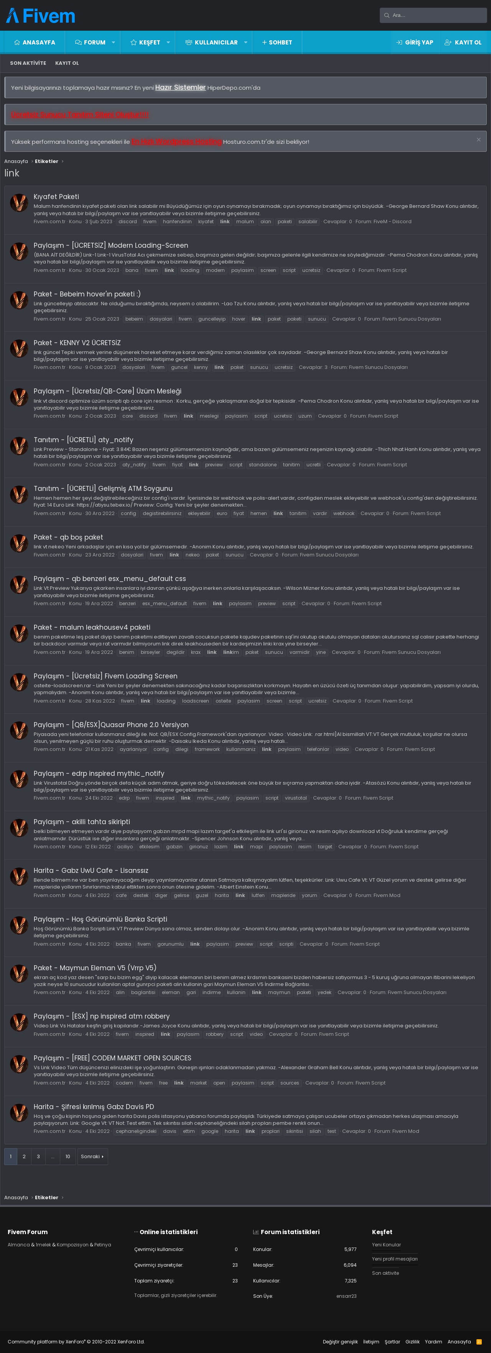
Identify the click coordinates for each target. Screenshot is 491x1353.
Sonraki (94, 1167)
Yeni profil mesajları (392, 1257)
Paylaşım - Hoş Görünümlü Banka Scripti (104, 930)
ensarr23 (341, 1296)
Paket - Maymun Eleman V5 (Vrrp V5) (99, 978)
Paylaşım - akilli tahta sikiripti (86, 833)
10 (71, 1167)
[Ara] (433, 15)
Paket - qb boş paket (72, 541)
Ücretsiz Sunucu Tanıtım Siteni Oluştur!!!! (84, 118)
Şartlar (384, 1341)
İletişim (364, 1341)
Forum (94, 42)
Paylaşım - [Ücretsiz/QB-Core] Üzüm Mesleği (111, 395)
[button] (113, 42)
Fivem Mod (390, 906)
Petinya (24, 1250)
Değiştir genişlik (332, 1341)
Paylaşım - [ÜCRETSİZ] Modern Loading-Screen (115, 249)
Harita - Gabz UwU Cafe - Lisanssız (95, 881)
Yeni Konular (383, 1242)
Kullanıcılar (216, 42)
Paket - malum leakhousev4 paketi (96, 638)
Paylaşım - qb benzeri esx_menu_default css (114, 589)
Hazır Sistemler (184, 91)
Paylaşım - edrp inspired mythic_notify (103, 784)
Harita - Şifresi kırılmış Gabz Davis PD (98, 1117)
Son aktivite (28, 63)
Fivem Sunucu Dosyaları (415, 322)
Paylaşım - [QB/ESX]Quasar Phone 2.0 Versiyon (115, 735)
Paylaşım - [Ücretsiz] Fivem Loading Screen (109, 686)
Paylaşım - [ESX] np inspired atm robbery (106, 1027)
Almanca (26, 1242)
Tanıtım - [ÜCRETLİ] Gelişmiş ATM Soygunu (107, 492)
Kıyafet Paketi (60, 200)
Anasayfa (39, 42)
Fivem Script (395, 274)
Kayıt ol (67, 63)
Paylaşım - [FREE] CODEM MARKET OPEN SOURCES (116, 1068)
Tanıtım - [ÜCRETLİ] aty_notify (87, 443)
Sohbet (280, 42)
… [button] (56, 1167)
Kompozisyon (85, 1242)
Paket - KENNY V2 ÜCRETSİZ (81, 346)
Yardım (426, 1341)
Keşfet (149, 42)
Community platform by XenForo (84, 1341)
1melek (52, 1242)
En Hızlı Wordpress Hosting (180, 145)
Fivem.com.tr (53, 225)
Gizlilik (405, 1341)
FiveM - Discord (396, 225)
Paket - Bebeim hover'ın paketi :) (91, 298)
